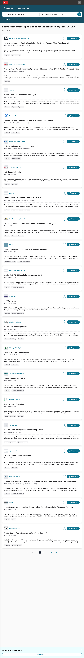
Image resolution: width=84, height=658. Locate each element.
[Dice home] (5, 2)
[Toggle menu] (79, 2)
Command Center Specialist (15, 326)
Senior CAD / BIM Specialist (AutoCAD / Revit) (23, 275)
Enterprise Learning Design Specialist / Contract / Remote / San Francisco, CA (36, 43)
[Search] (79, 14)
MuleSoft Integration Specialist (17, 352)
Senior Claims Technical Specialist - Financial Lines (25, 249)
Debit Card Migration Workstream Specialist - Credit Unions (29, 120)
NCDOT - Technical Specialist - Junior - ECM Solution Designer (30, 223)
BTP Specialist (10, 301)
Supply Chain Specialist (14, 404)
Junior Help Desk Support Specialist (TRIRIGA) (23, 198)
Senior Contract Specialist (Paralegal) (20, 94)
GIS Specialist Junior (13, 172)
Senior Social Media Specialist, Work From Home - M (25, 533)
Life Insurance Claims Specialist (17, 455)
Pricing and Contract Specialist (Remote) (21, 146)
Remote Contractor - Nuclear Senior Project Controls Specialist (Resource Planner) (38, 507)
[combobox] (19, 14)
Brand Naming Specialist (14, 378)
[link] (28, 552)
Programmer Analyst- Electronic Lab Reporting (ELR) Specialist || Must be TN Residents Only (40, 481)
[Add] (64, 38)
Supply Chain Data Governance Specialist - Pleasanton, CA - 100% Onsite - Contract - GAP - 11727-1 (41, 69)
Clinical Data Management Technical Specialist (23, 430)
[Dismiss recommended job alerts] (81, 650)
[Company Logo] (6, 38)
